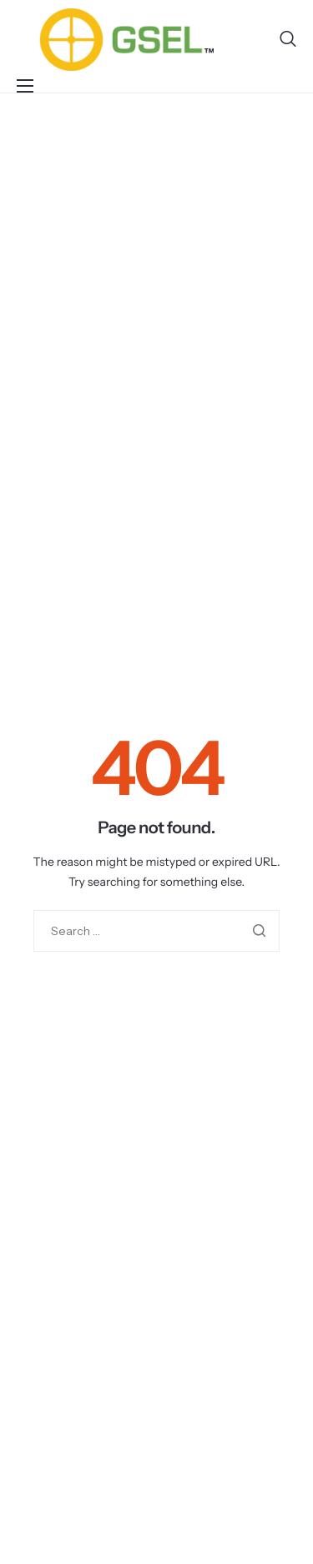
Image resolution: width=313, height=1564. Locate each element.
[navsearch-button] (288, 39)
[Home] (126, 38)
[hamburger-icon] (25, 86)
